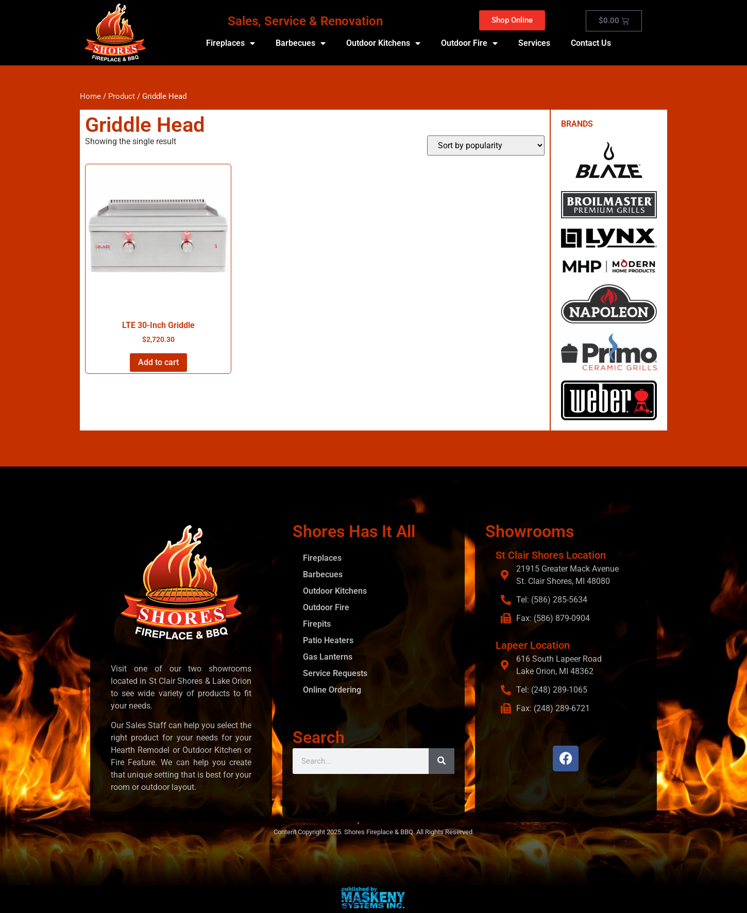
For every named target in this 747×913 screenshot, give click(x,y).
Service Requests (335, 673)
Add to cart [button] (158, 362)
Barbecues (301, 43)
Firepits (317, 624)
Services (534, 43)
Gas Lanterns (327, 657)
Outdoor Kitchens (383, 43)
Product (121, 96)
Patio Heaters (328, 640)
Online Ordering (332, 690)
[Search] (441, 761)
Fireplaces (230, 43)
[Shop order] (486, 145)
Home (90, 96)
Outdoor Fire (469, 43)
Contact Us (591, 43)
